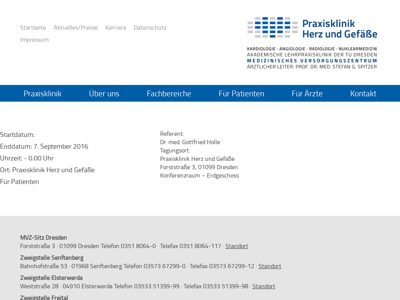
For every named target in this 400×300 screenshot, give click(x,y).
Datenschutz (150, 27)
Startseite (33, 27)
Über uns (104, 93)
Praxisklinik (43, 93)
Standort (236, 246)
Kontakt (363, 93)
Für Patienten (241, 93)
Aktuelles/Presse (76, 27)
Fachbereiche (169, 93)
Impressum (34, 39)
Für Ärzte (307, 93)
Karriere (115, 27)
